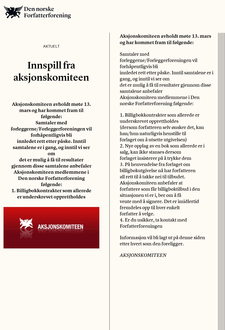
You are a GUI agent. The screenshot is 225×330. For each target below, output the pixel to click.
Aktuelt (51, 46)
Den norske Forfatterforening (37, 12)
